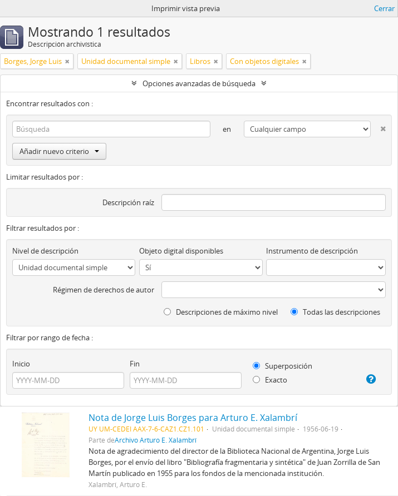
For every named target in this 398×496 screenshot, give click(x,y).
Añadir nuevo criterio (59, 151)
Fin (135, 364)
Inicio (21, 364)
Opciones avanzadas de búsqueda (199, 83)
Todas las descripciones (335, 312)
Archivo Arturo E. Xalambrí (155, 439)
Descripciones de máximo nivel (221, 312)
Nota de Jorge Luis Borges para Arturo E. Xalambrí (193, 417)
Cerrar (384, 8)
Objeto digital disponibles (181, 251)
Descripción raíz (128, 202)
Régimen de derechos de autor (103, 290)
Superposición (282, 366)
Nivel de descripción (45, 251)
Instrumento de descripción (312, 251)
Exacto (270, 380)
